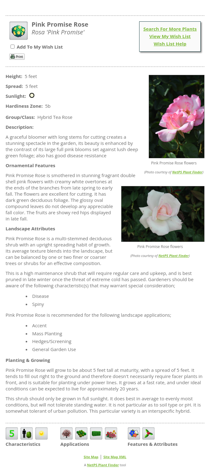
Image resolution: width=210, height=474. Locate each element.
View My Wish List (170, 36)
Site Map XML (114, 456)
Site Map (91, 456)
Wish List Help (170, 44)
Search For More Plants (170, 29)
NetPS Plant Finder (187, 172)
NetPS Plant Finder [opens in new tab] (103, 465)
